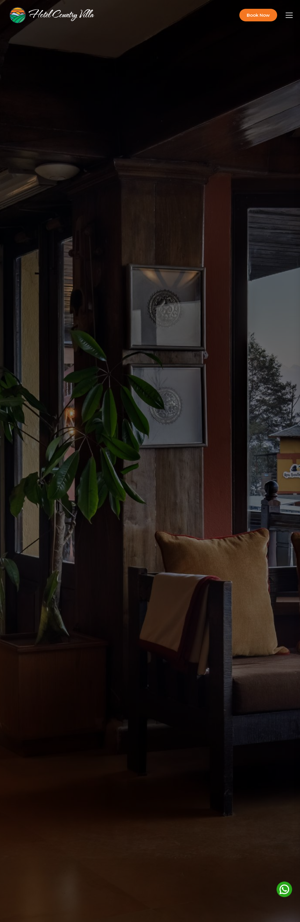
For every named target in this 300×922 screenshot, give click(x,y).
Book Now (258, 15)
